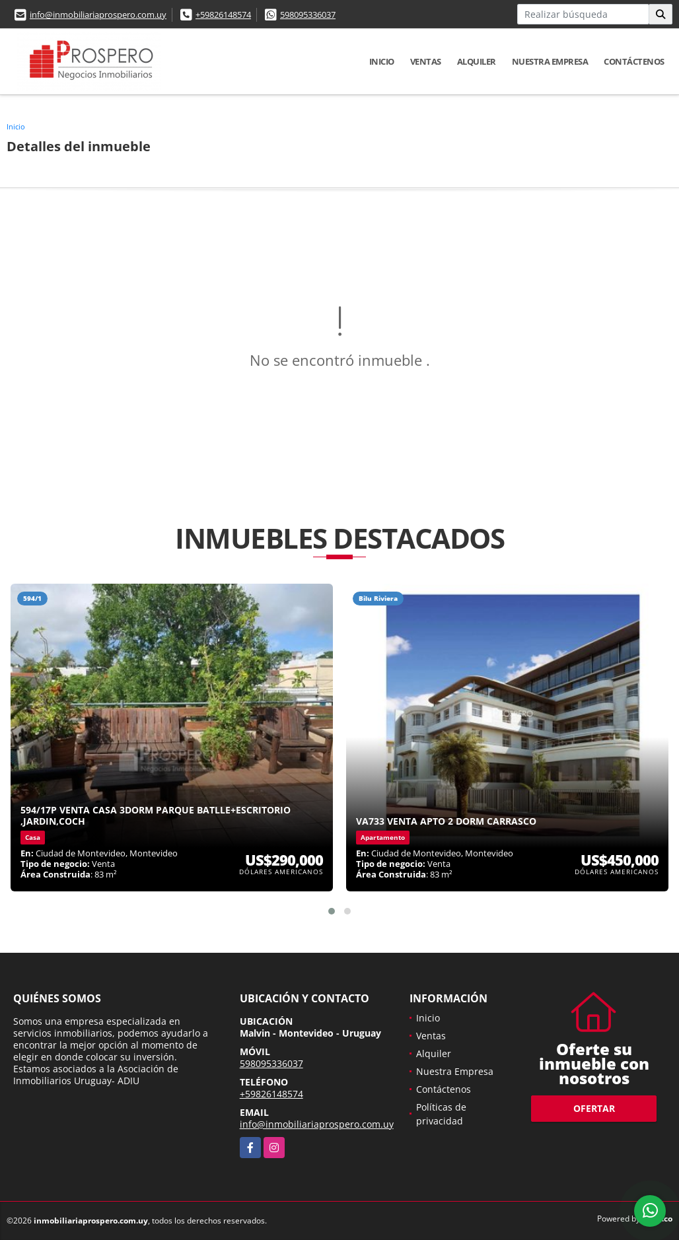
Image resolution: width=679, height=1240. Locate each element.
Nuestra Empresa (550, 61)
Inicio (381, 61)
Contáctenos (634, 61)
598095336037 (308, 14)
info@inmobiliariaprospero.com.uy (98, 14)
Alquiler (476, 61)
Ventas (425, 61)
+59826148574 (223, 14)
